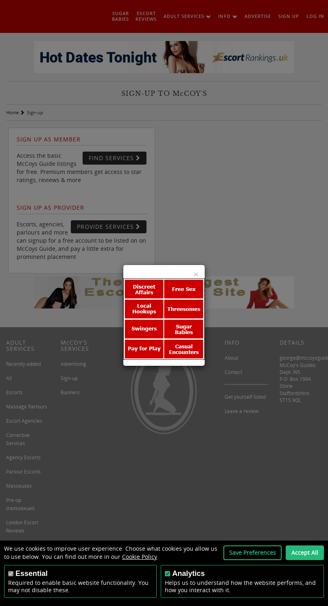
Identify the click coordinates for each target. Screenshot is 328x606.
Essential (31, 573)
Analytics (188, 573)
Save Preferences (252, 552)
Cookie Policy (139, 556)
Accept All (304, 552)
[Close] (196, 274)
